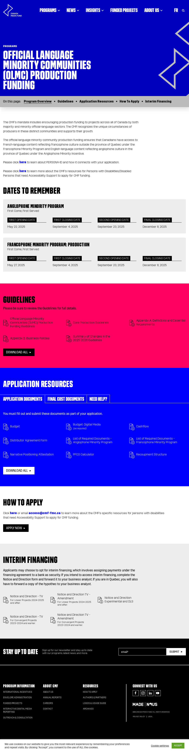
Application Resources (96, 101)
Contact (48, 708)
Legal (150, 716)
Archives (88, 708)
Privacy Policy (139, 716)
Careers (48, 703)
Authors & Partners (94, 697)
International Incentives (17, 692)
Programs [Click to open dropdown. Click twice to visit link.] (50, 10)
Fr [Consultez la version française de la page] (176, 10)
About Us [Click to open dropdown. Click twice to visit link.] (153, 10)
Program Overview (38, 101)
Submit (174, 651)
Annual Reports (52, 697)
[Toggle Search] (183, 10)
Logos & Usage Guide (94, 703)
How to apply (90, 692)
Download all (17, 352)
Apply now (14, 528)
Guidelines (65, 101)
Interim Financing (158, 101)
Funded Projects (124, 10)
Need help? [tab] (98, 399)
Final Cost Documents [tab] (66, 399)
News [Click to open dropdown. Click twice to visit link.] (73, 10)
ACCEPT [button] (178, 745)
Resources (90, 685)
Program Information (19, 685)
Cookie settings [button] (160, 745)
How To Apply (129, 101)
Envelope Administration (17, 697)
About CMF (50, 685)
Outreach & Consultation (17, 717)
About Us (48, 692)
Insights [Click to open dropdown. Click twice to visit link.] (95, 10)
